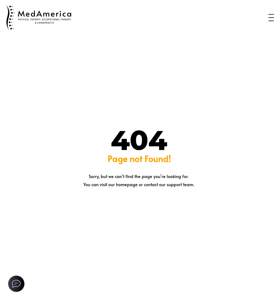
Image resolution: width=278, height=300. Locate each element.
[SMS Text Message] (16, 284)
